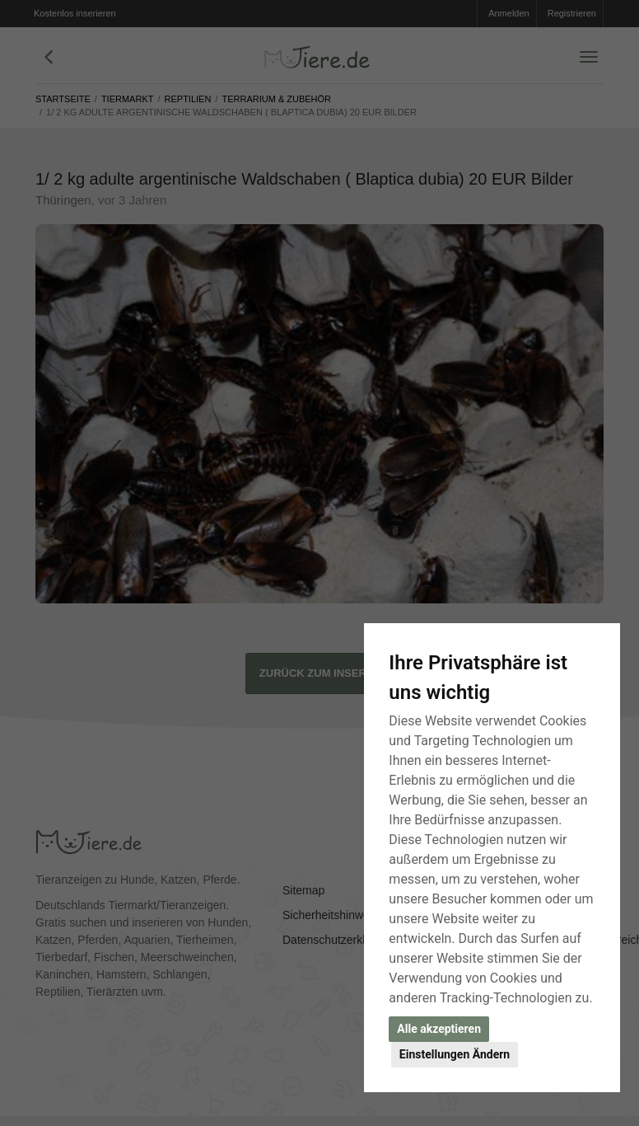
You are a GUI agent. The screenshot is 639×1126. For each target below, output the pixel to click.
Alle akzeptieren (439, 1028)
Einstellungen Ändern (454, 1054)
